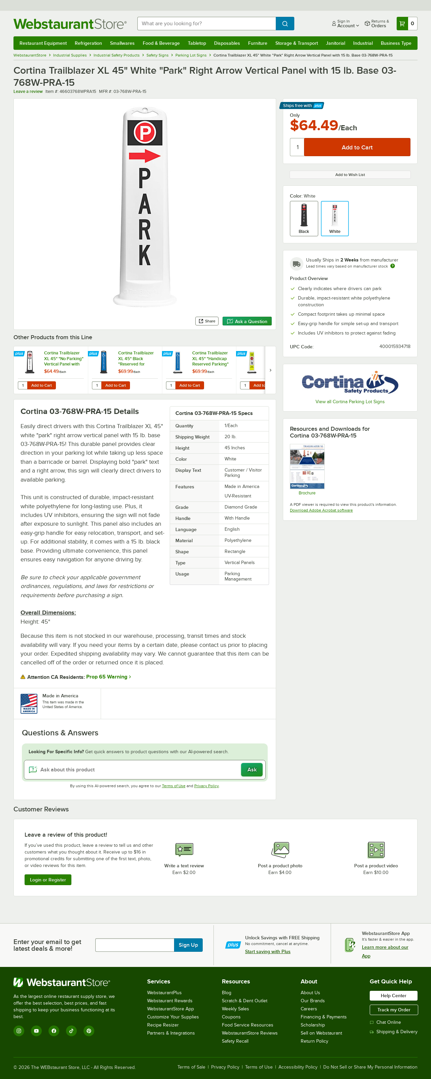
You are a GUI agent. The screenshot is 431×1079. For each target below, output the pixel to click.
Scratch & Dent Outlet (244, 1000)
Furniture (257, 43)
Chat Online (385, 1022)
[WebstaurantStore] (68, 982)
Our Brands (313, 1000)
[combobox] (206, 23)
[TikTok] (71, 1030)
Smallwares (122, 43)
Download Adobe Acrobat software (321, 510)
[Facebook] (53, 1030)
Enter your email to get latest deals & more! (47, 945)
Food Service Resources (247, 1025)
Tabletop (197, 43)
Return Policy (314, 1041)
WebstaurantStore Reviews (250, 1033)
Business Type (396, 43)
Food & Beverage (161, 43)
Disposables (227, 43)
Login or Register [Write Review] (48, 879)
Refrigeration (88, 43)
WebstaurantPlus (164, 992)
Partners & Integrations (171, 1033)
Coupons (231, 1016)
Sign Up (188, 945)
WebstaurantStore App (170, 1008)
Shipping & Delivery (394, 1031)
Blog (226, 992)
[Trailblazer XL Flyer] (307, 469)
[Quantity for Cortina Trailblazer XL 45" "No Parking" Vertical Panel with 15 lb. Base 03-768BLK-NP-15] (22, 385)
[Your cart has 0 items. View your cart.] (407, 23)
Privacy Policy (206, 786)
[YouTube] (36, 1030)
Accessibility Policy (298, 1067)
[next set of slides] (270, 370)
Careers (309, 1008)
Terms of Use (174, 786)
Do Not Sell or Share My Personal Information (370, 1067)
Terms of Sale (191, 1067)
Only (295, 115)
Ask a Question (247, 321)
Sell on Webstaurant (321, 1033)
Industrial (363, 43)
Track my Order (393, 1009)
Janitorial (335, 43)
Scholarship (313, 1025)
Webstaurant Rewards (170, 1000)
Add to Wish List (350, 174)
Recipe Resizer (163, 1025)
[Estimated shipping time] (392, 266)
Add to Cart (41, 385)
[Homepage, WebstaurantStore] (70, 24)
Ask (252, 770)
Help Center (393, 995)
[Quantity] (297, 147)
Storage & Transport (296, 43)
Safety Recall (235, 1041)
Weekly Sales (235, 1008)
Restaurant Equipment (43, 43)
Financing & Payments (324, 1016)
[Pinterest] (89, 1030)
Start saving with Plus (268, 951)
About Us (310, 992)
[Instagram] (18, 1030)
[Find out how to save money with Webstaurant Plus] (20, 354)
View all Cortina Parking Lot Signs (350, 401)
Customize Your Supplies (173, 1016)
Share (207, 321)
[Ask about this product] (144, 769)
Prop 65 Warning (106, 677)
